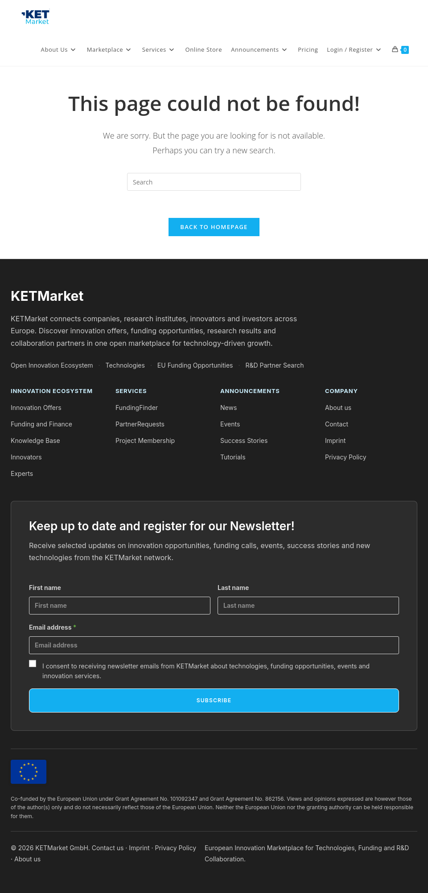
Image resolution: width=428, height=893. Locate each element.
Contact (336, 424)
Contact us (108, 848)
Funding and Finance (41, 424)
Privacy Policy (345, 457)
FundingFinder (136, 407)
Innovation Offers (36, 407)
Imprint (335, 440)
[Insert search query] (214, 182)
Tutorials (233, 457)
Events (230, 424)
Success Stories (244, 440)
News (228, 407)
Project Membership (145, 440)
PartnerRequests (140, 424)
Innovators (26, 457)
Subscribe (214, 700)
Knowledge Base (35, 440)
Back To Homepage (213, 227)
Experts (22, 473)
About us (338, 407)
